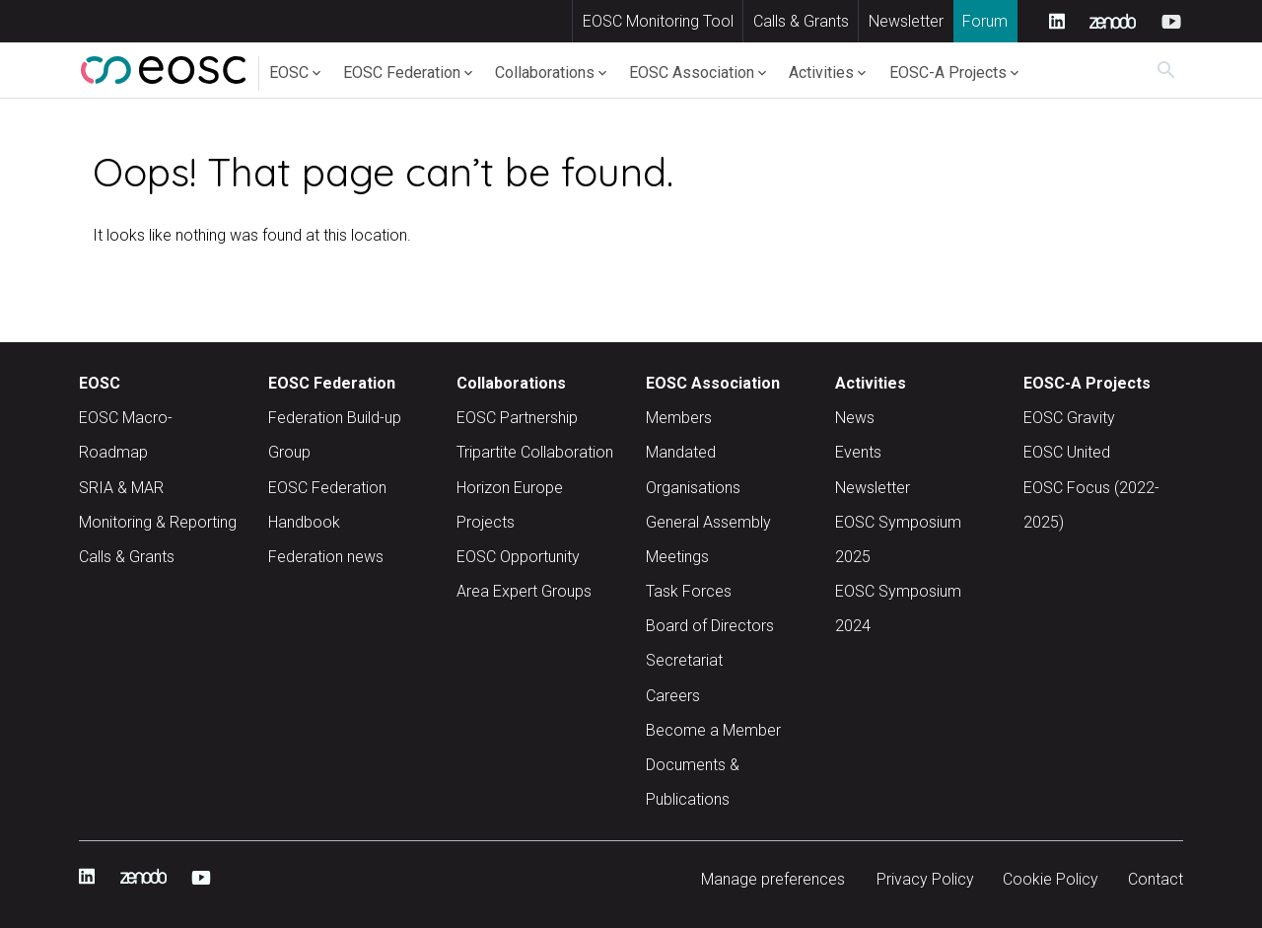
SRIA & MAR (121, 487)
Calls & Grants (801, 21)
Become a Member (713, 730)
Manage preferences (773, 879)
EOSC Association (691, 72)
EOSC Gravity (1069, 417)
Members (679, 417)
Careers (673, 695)
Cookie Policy (1050, 879)
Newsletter (906, 21)
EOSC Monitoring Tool (658, 21)
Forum (985, 21)
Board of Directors (710, 625)
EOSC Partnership (517, 417)
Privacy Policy (925, 879)
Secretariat (684, 660)
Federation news (326, 556)
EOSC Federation (401, 72)
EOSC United (1066, 452)
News (855, 417)
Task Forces (689, 591)
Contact (1155, 879)
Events (858, 452)
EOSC (289, 72)
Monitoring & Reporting (158, 522)
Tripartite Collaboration (534, 452)
